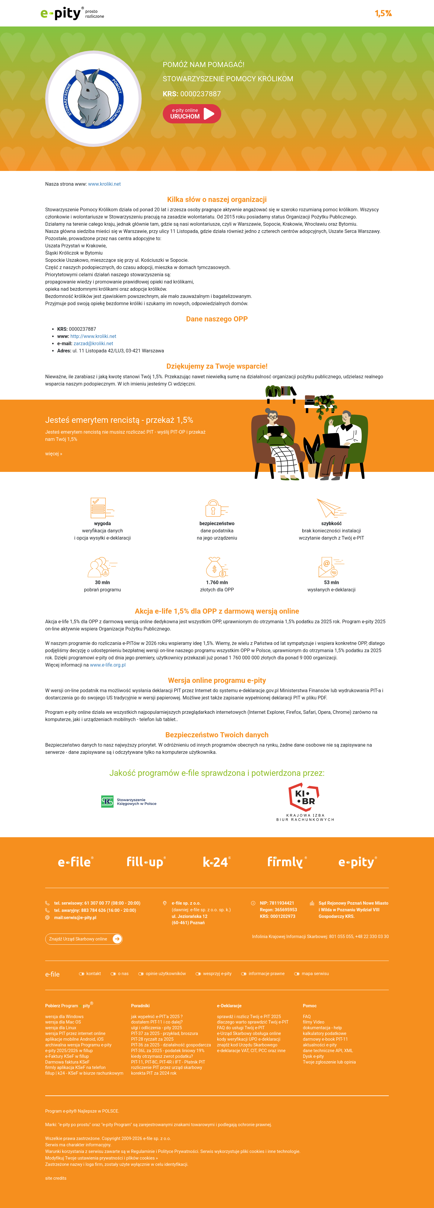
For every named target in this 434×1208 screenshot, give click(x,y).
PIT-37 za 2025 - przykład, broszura (164, 1033)
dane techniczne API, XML (328, 1050)
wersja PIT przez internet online (75, 1033)
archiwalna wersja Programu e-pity (78, 1045)
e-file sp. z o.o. (157, 1138)
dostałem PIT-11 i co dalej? (157, 1022)
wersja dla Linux (60, 1027)
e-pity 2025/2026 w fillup (69, 1050)
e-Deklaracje (229, 1005)
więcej (52, 454)
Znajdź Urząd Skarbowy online (78, 939)
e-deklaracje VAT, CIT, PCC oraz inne (251, 1050)
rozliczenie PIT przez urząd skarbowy (166, 1067)
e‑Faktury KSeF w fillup (67, 1056)
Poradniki (140, 1005)
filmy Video (313, 1022)
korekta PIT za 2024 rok (154, 1073)
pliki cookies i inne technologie (270, 1151)
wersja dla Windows (64, 1016)
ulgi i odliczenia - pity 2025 (156, 1027)
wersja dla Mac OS (63, 1022)
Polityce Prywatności (178, 1151)
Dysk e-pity (313, 1056)
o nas (123, 973)
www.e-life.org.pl (108, 665)
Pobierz (69, 1004)
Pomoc (309, 1005)
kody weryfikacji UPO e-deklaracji (248, 1039)
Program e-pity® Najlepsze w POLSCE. (82, 1111)
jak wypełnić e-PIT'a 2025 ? (157, 1016)
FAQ (307, 1016)
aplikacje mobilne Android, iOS (74, 1039)
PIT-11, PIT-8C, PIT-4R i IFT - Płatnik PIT (168, 1062)
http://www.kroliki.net (93, 336)
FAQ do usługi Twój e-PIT (241, 1027)
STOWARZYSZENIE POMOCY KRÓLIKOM (228, 79)
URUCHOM (185, 113)
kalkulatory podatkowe (324, 1033)
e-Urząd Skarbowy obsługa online (249, 1033)
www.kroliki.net (104, 184)
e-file (52, 974)
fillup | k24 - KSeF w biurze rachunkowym (84, 1073)
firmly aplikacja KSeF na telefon (75, 1067)
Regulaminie (143, 1151)
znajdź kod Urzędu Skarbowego (247, 1045)
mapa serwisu (315, 973)
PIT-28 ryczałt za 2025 (152, 1039)
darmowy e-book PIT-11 (325, 1039)
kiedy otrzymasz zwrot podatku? (162, 1056)
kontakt (93, 973)
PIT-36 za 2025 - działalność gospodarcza (171, 1045)
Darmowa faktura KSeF (67, 1062)
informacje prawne (267, 973)
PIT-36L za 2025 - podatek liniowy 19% (167, 1050)
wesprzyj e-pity (217, 973)
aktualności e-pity (320, 1045)
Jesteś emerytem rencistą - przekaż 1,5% (119, 420)
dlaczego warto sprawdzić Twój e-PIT (252, 1022)
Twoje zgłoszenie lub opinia (329, 1062)
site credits (56, 1178)
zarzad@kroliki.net (93, 343)
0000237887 (192, 94)
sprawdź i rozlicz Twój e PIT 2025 (249, 1016)
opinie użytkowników (166, 973)
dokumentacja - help (322, 1027)
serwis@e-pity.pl (80, 917)
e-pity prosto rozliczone (72, 13)
